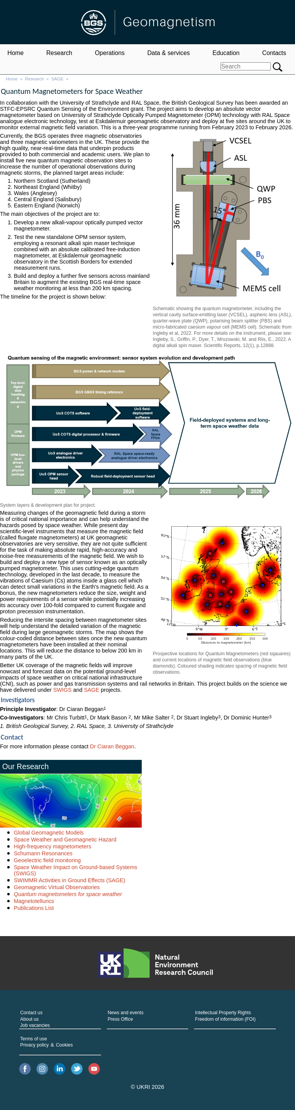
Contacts (274, 53)
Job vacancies (35, 1025)
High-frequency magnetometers (52, 846)
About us (29, 1019)
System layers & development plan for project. (48, 505)
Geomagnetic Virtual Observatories (57, 887)
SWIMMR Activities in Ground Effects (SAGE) (69, 880)
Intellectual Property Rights (223, 1012)
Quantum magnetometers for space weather (68, 894)
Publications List (34, 908)
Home (15, 53)
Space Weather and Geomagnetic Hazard (65, 839)
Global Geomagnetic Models (49, 833)
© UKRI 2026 (147, 1087)
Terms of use (33, 1039)
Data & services (168, 53)
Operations (109, 53)
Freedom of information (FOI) (225, 1019)
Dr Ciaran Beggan (112, 746)
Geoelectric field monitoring (47, 860)
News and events (125, 1012)
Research (59, 53)
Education (225, 53)
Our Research (25, 766)
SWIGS (62, 690)
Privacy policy (34, 1045)
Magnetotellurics (34, 901)
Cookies (64, 1045)
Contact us (31, 1012)
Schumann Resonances (43, 853)
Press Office (120, 1019)
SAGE (57, 79)
